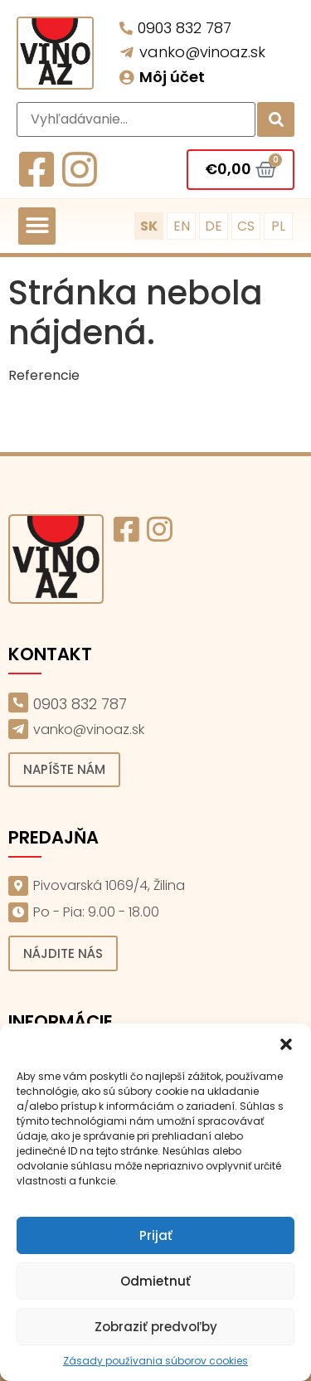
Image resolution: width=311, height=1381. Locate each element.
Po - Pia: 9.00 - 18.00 (96, 911)
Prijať (156, 1235)
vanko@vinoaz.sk (202, 51)
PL (278, 226)
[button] (286, 1044)
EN (181, 226)
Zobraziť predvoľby (156, 1326)
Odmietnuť (155, 1281)
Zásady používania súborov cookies (155, 1361)
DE (213, 226)
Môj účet (172, 76)
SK (149, 226)
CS (246, 226)
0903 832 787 (184, 27)
